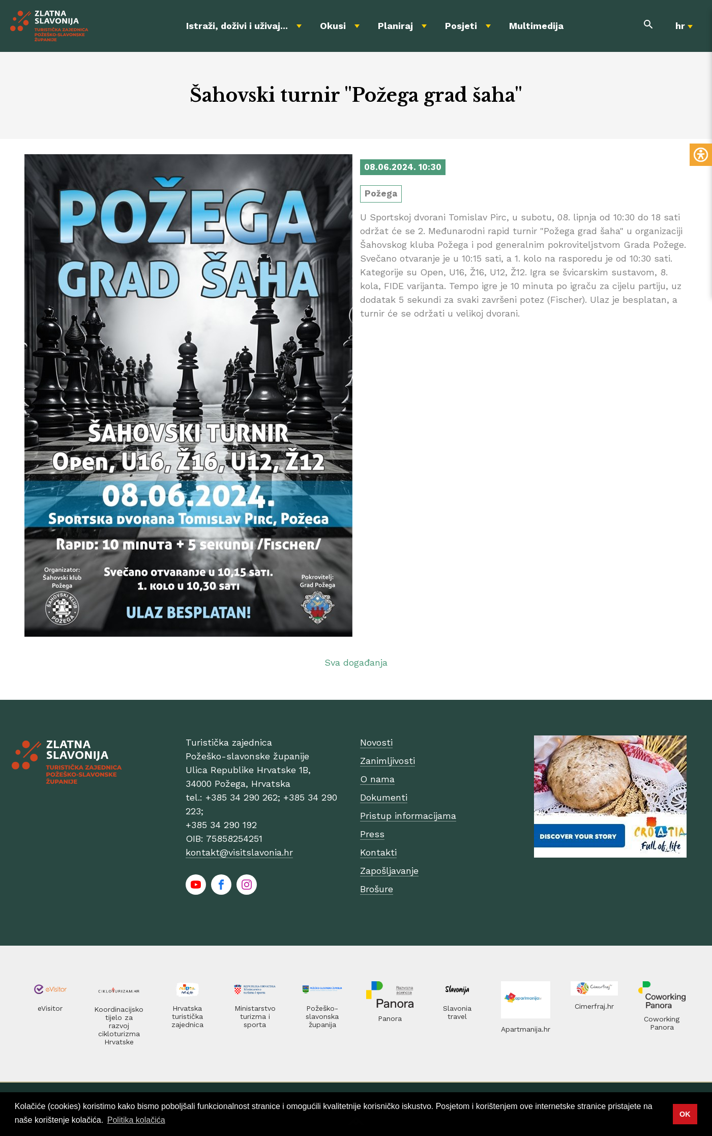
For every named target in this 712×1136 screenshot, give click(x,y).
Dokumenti (383, 797)
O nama (377, 779)
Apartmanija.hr (525, 1029)
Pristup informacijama (408, 815)
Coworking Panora (661, 1023)
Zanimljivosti (387, 760)
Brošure (376, 889)
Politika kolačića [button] (136, 1120)
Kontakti (378, 852)
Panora (390, 1018)
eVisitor (50, 1008)
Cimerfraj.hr (594, 1006)
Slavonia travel (457, 1012)
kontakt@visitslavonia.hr (239, 852)
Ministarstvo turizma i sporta (255, 1016)
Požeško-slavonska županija (322, 1016)
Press (372, 834)
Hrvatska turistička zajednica (187, 1016)
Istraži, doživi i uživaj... (237, 25)
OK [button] (685, 1114)
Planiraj (395, 25)
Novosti (376, 742)
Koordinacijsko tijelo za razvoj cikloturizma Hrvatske (118, 1025)
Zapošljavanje (389, 870)
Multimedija (536, 25)
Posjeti (461, 25)
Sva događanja (356, 662)
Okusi (333, 25)
